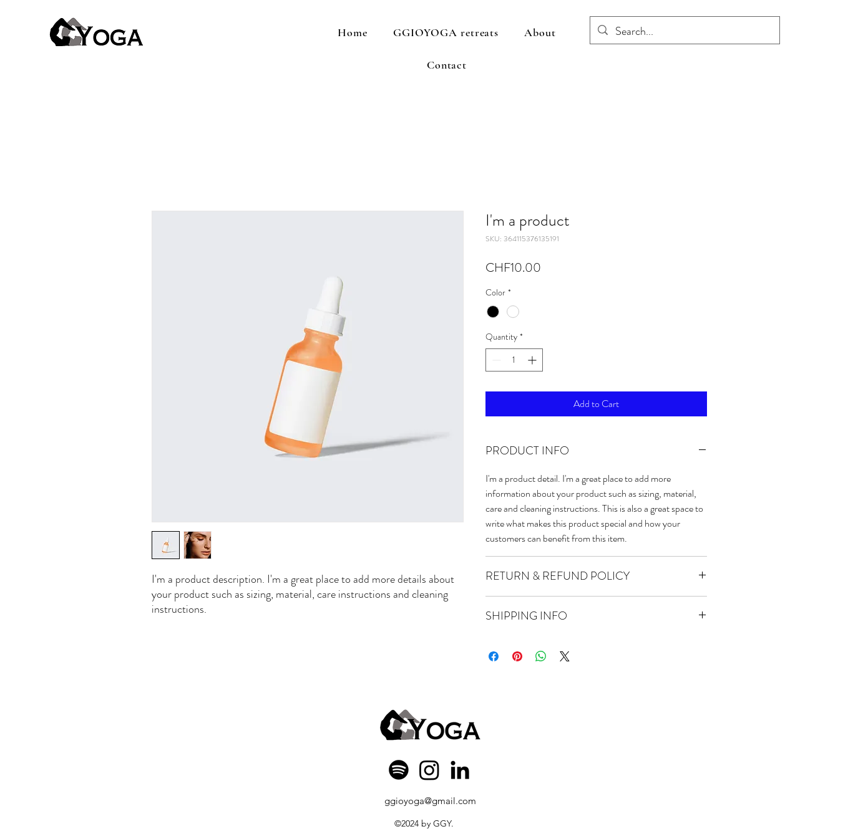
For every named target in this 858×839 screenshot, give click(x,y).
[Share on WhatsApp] (541, 656)
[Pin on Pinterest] (517, 656)
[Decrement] (495, 360)
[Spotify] (399, 770)
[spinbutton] (514, 360)
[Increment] (533, 360)
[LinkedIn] (460, 770)
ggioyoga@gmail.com (430, 801)
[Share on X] (564, 656)
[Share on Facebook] (493, 656)
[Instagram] (429, 770)
